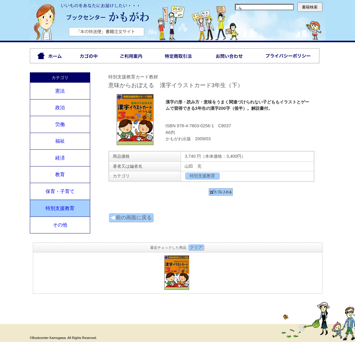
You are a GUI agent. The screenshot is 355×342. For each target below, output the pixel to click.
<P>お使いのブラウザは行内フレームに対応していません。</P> (177, 272)
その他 (60, 224)
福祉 (60, 141)
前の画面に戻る (131, 218)
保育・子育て (60, 191)
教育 (60, 174)
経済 (60, 157)
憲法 (60, 90)
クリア (196, 247)
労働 (60, 124)
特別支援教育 (60, 208)
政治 (60, 107)
